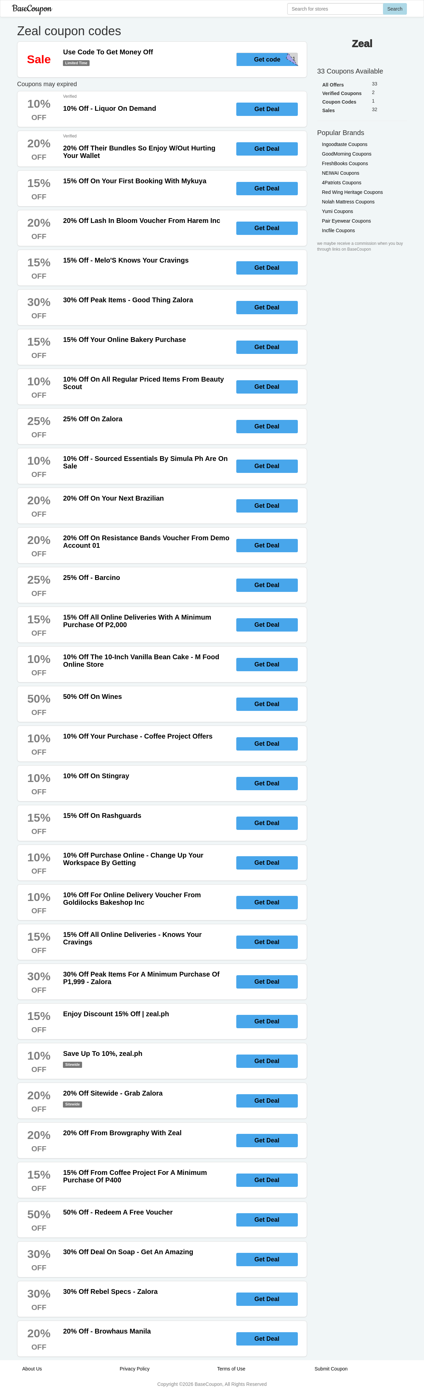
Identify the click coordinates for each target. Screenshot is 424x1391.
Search (394, 9)
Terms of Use (231, 1369)
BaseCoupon (32, 9)
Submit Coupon (331, 1369)
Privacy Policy (134, 1369)
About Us (32, 1369)
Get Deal (266, 109)
